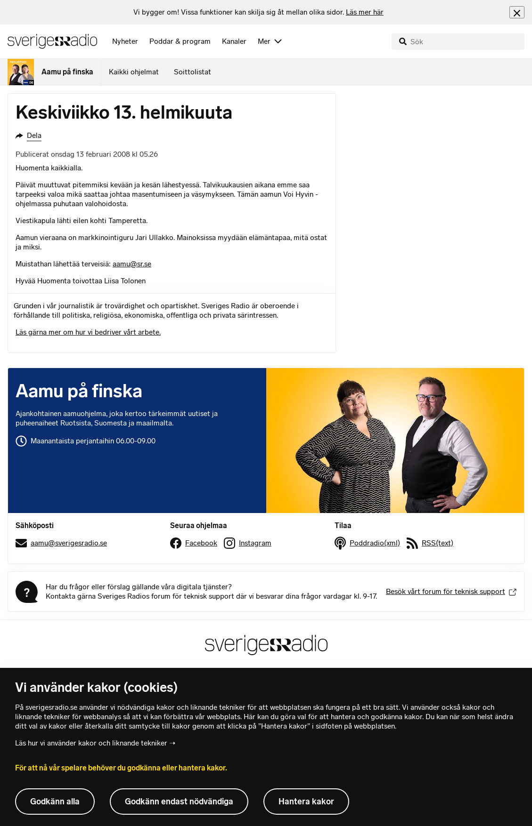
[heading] (258, 12)
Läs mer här (365, 12)
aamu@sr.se (132, 263)
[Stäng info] (516, 12)
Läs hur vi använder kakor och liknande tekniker (91, 742)
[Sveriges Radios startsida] (52, 41)
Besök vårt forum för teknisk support (451, 591)
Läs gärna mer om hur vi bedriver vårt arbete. (88, 332)
